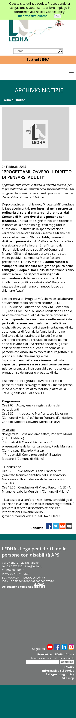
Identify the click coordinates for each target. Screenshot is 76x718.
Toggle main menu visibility (71, 72)
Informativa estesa (32, 16)
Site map (68, 678)
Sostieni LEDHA (38, 59)
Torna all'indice (13, 100)
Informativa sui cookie (58, 670)
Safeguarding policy (60, 674)
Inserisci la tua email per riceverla (52, 658)
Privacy (69, 667)
